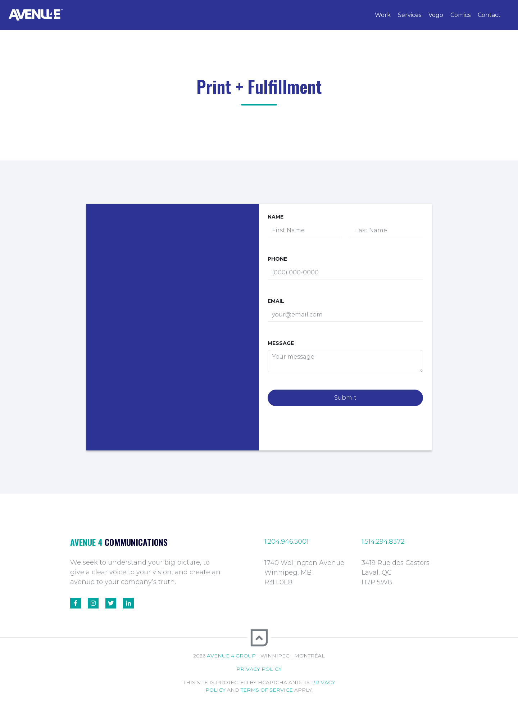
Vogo (435, 15)
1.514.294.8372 (383, 541)
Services (409, 15)
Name (275, 217)
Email (276, 301)
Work (383, 15)
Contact (489, 15)
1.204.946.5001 (286, 541)
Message (281, 343)
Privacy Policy (259, 669)
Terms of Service (267, 690)
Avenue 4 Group (231, 655)
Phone (277, 259)
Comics (460, 15)
